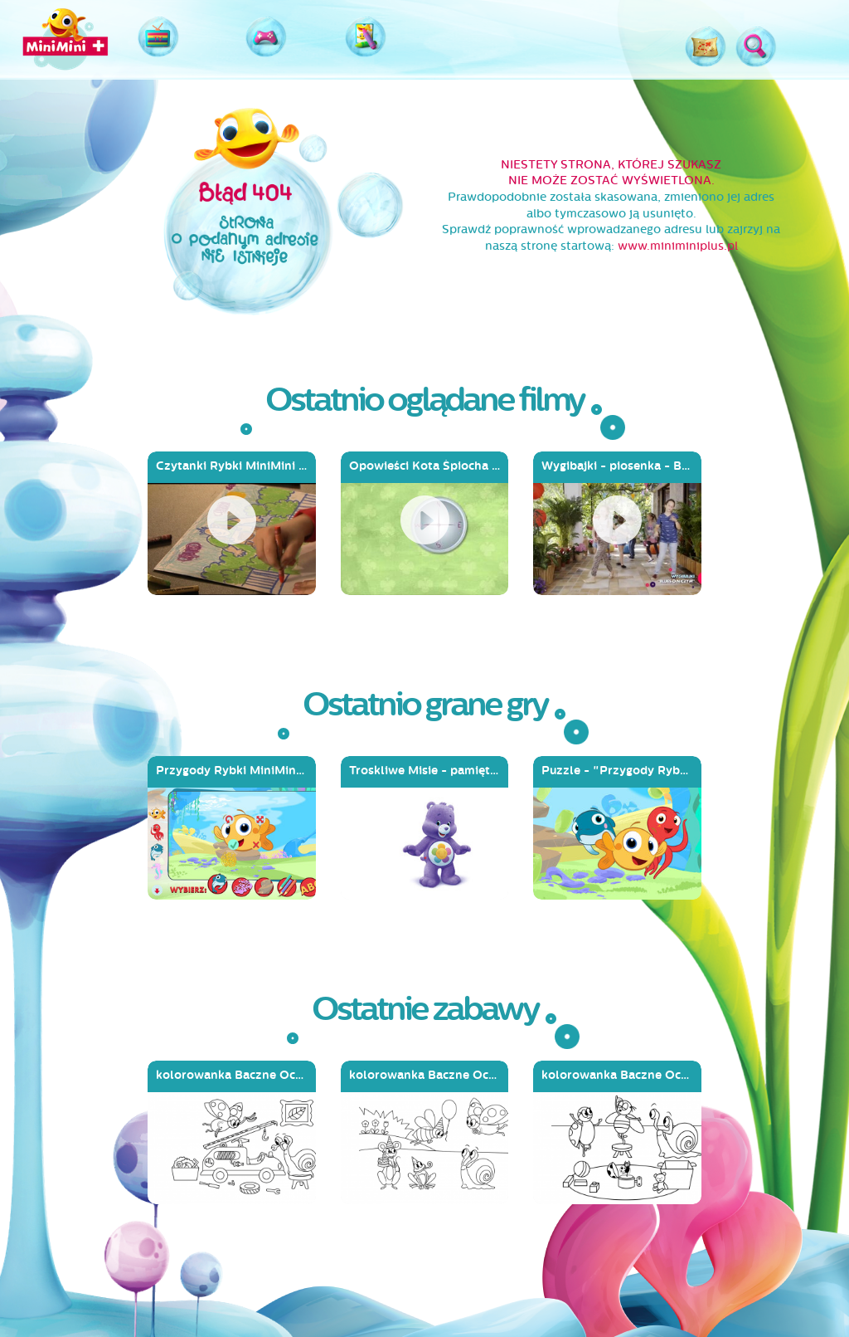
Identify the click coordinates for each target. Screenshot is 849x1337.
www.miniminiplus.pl (678, 246)
